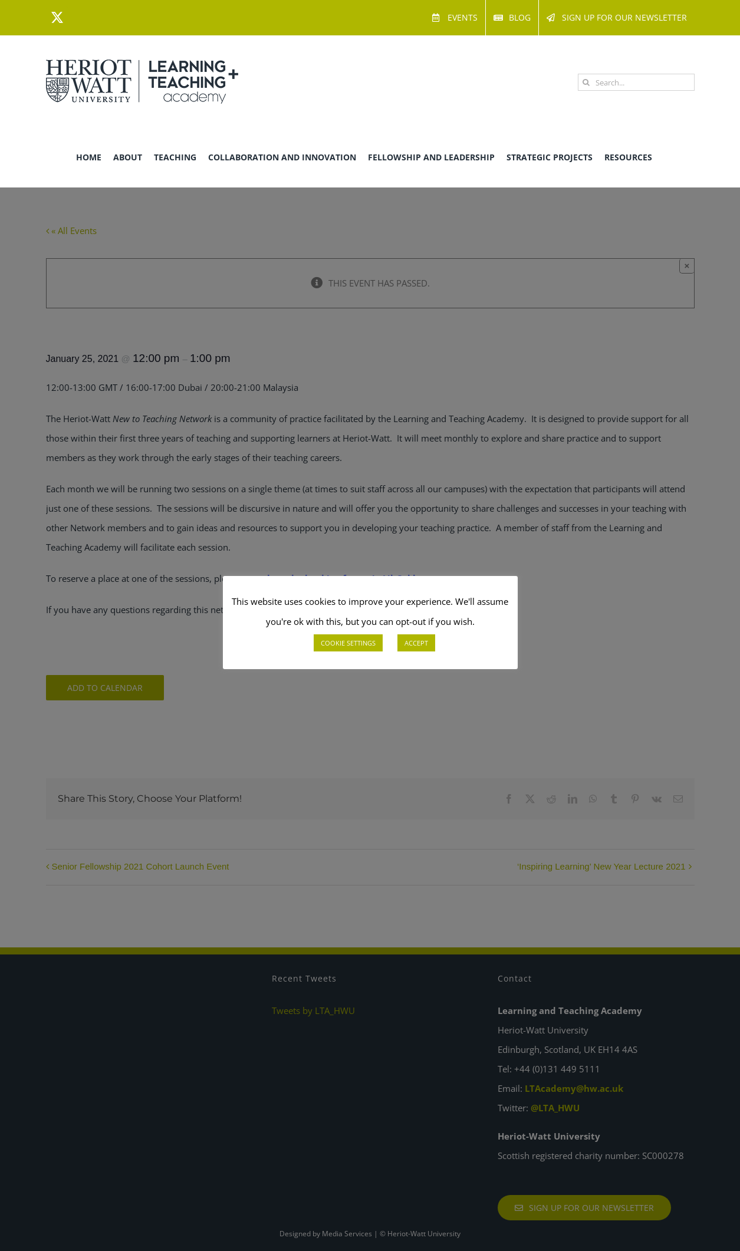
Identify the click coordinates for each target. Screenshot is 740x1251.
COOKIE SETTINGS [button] (348, 642)
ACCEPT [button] (416, 642)
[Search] (586, 82)
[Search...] (636, 82)
